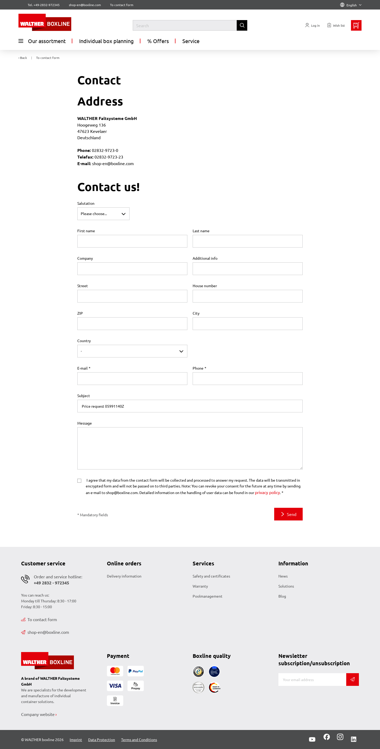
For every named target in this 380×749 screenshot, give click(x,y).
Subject (83, 395)
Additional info (205, 258)
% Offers (158, 41)
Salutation (85, 203)
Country (84, 340)
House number (205, 285)
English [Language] (351, 5)
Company (85, 258)
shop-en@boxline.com (45, 632)
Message (84, 423)
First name (86, 230)
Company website (38, 714)
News (283, 576)
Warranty (200, 586)
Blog (282, 596)
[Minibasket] (356, 25)
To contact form (121, 5)
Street (82, 285)
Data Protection (101, 739)
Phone (198, 368)
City (196, 313)
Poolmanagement (207, 596)
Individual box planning (106, 41)
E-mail (82, 368)
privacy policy (267, 492)
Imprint (76, 739)
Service (191, 41)
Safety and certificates (211, 576)
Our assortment (42, 41)
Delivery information (124, 576)
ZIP (80, 313)
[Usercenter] (312, 25)
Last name (201, 230)
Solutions (286, 586)
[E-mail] (312, 679)
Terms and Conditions (139, 739)
